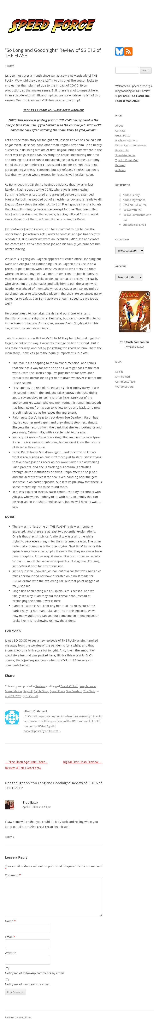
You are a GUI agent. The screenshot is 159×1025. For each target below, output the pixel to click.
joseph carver (88, 686)
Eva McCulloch (69, 686)
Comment (13, 875)
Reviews (40, 686)
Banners (120, 165)
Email (10, 937)
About (119, 125)
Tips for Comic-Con (127, 160)
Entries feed (122, 376)
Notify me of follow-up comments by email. (35, 973)
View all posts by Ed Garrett (42, 731)
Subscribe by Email (134, 225)
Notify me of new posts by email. (27, 984)
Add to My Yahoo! (134, 200)
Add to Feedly (131, 195)
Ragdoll (28, 691)
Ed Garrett (31, 696)
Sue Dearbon (74, 691)
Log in (119, 372)
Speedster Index (125, 155)
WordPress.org (124, 386)
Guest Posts (122, 135)
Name (10, 921)
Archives (120, 170)
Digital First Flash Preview (82, 762)
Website (10, 953)
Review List (122, 150)
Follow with (132, 210)
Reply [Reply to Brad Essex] (8, 837)
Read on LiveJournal (135, 205)
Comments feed (125, 381)
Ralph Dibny (41, 691)
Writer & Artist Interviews (130, 145)
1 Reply (9, 66)
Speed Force (57, 691)
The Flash (89, 691)
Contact (120, 130)
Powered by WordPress (18, 1017)
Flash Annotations (126, 140)
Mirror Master (13, 691)
